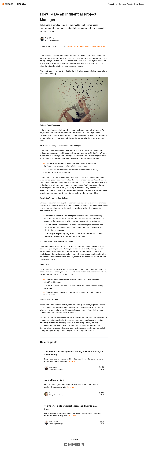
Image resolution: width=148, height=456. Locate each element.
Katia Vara (52, 393)
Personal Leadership (98, 46)
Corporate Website (126, 4)
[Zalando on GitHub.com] (74, 445)
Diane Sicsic (53, 367)
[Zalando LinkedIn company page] (78, 445)
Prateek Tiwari (49, 38)
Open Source (139, 4)
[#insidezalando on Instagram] (70, 445)
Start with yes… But (54, 380)
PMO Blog (21, 4)
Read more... (74, 361)
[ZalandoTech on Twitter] (66, 445)
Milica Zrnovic (53, 421)
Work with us (112, 4)
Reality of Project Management (78, 46)
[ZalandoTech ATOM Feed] (82, 445)
